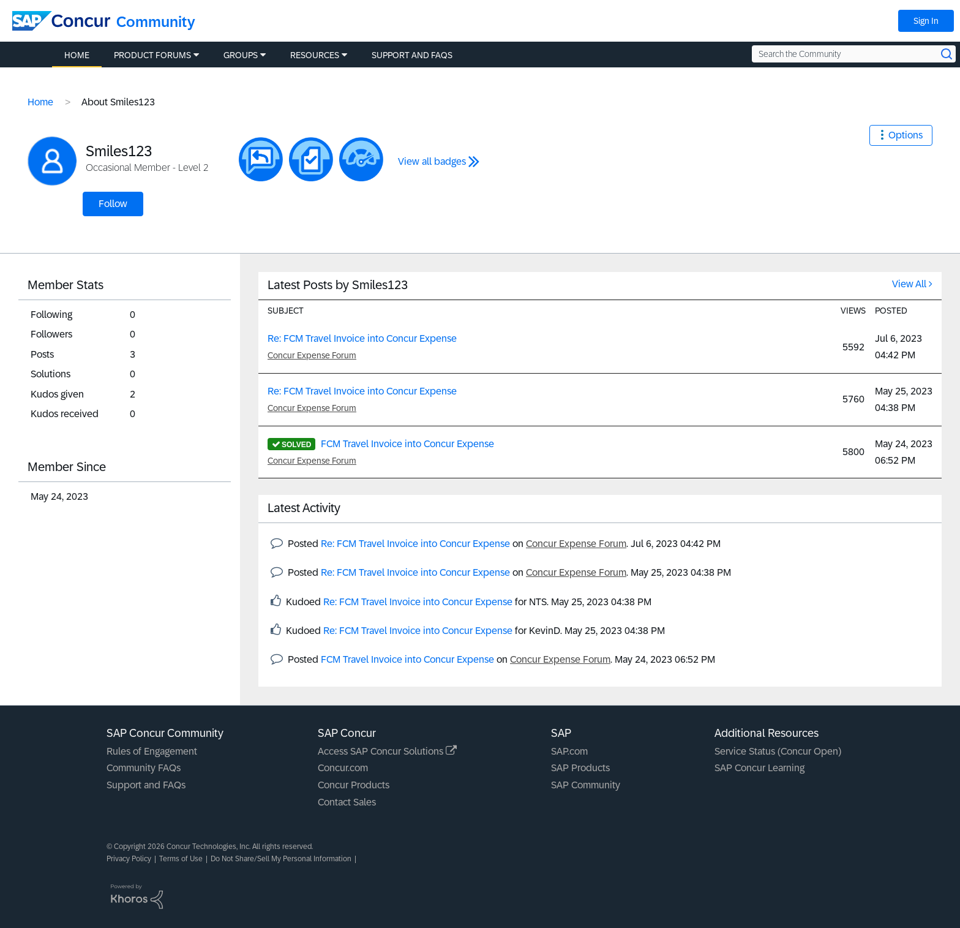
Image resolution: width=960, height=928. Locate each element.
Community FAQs (144, 768)
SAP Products (580, 768)
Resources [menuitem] (314, 55)
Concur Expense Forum (312, 355)
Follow (113, 203)
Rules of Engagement (152, 751)
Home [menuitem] (76, 55)
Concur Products (353, 785)
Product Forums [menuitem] (152, 55)
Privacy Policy (129, 858)
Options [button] (905, 135)
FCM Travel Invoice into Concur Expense (407, 444)
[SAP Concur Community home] (61, 21)
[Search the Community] (854, 53)
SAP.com (569, 751)
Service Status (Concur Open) (777, 751)
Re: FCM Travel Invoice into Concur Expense (362, 338)
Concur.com (343, 768)
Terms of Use (181, 858)
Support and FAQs (146, 785)
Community (155, 21)
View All (909, 284)
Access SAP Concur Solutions (387, 751)
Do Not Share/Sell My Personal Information (281, 858)
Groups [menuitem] (240, 55)
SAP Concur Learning (759, 768)
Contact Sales (347, 802)
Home (40, 102)
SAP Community (585, 785)
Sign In (926, 21)
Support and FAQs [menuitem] (412, 55)
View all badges (432, 161)
